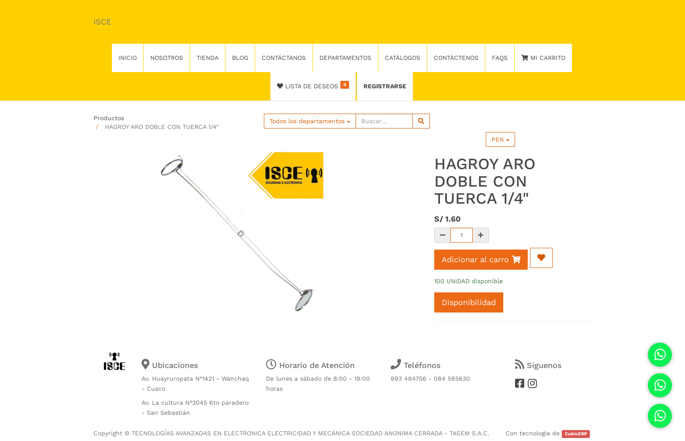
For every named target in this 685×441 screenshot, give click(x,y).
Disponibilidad (469, 302)
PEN (500, 139)
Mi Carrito (543, 57)
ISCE (102, 21)
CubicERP (576, 434)
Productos (108, 118)
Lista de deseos (313, 85)
